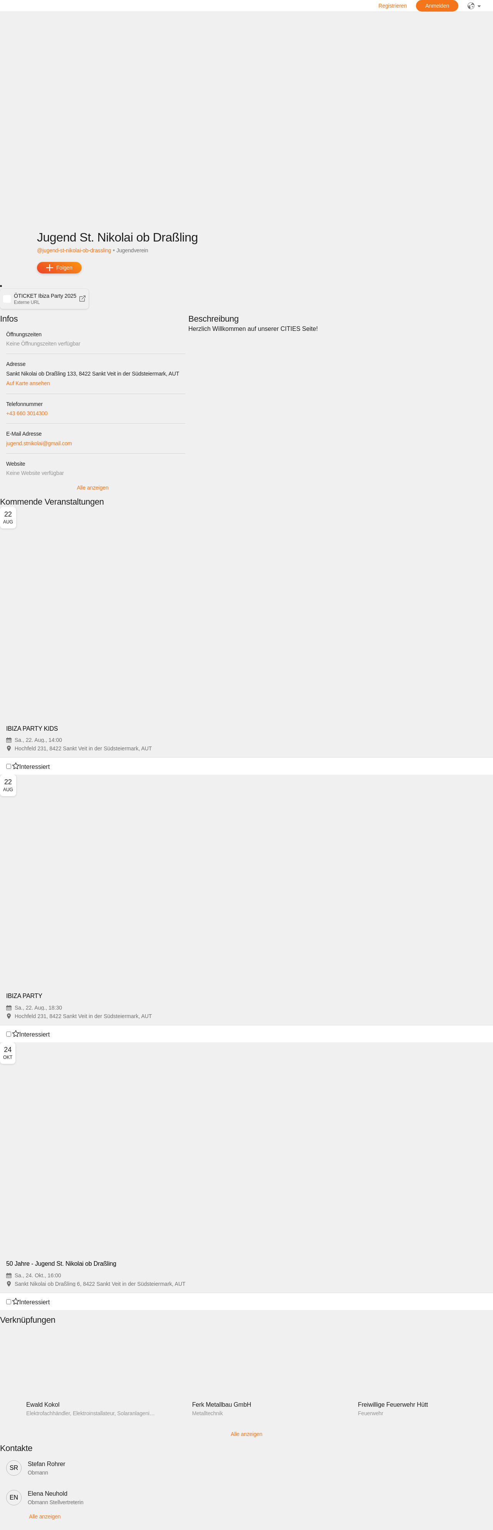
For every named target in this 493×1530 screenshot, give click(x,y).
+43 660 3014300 (26, 413)
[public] (474, 6)
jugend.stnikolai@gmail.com (39, 443)
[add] (59, 267)
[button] (44, 299)
